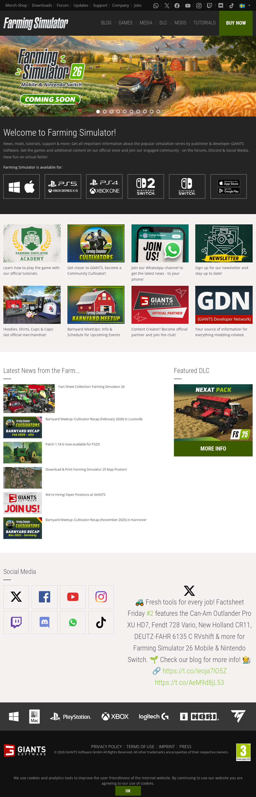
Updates (81, 5)
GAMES (126, 23)
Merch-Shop (16, 5)
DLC (163, 23)
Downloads (42, 5)
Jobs (138, 5)
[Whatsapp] (156, 5)
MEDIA (146, 23)
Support (100, 5)
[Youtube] (188, 5)
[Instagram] (199, 5)
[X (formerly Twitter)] (167, 5)
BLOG (106, 23)
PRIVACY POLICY (106, 746)
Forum (63, 5)
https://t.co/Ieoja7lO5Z (195, 671)
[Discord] (221, 5)
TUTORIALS (204, 23)
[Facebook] (177, 5)
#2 (150, 613)
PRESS (185, 746)
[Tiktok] (232, 5)
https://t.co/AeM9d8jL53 (189, 682)
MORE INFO (213, 448)
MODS (180, 23)
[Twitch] (210, 5)
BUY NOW (236, 23)
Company (120, 5)
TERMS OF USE (140, 746)
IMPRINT (167, 746)
